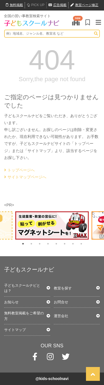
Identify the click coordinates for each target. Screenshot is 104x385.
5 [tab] (56, 244)
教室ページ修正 (84, 5)
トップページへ (19, 170)
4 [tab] (48, 244)
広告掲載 (58, 5)
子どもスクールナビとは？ (22, 288)
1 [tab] (23, 244)
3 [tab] (39, 244)
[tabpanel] (52, 225)
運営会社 (61, 316)
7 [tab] (73, 244)
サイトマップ (15, 330)
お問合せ (61, 302)
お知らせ (11, 302)
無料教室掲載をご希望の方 (24, 316)
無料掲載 (14, 5)
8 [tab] (81, 244)
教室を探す (63, 288)
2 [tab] (31, 244)
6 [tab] (64, 244)
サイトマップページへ (25, 177)
